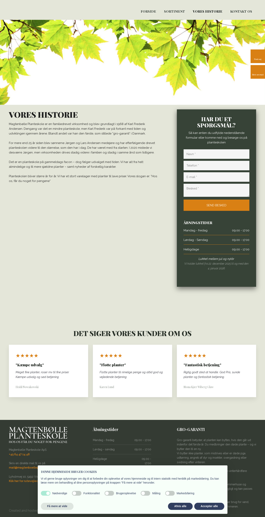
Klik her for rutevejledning (26, 481)
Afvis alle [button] (180, 506)
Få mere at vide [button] (57, 506)
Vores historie (207, 11)
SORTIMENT (174, 11)
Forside (148, 11)
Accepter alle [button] (209, 506)
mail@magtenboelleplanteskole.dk (33, 467)
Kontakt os (241, 11)
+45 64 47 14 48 (19, 454)
